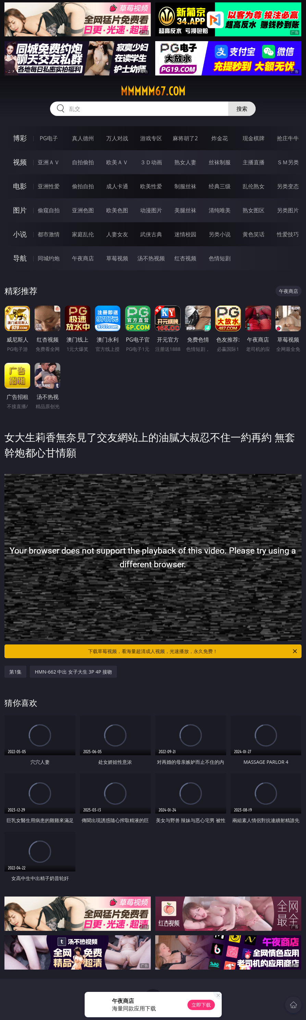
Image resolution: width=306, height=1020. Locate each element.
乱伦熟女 (254, 186)
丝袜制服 (220, 162)
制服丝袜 (185, 186)
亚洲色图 (83, 210)
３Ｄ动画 (151, 162)
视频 (20, 162)
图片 (20, 210)
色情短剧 (220, 258)
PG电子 (49, 138)
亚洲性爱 (49, 186)
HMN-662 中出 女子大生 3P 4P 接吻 (73, 671)
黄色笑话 (254, 234)
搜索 (241, 108)
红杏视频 (185, 258)
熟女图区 (254, 210)
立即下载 (201, 1004)
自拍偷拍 (83, 162)
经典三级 (220, 186)
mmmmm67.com (153, 91)
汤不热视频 (151, 258)
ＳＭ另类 (288, 162)
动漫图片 (151, 210)
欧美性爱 (151, 186)
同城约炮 (49, 258)
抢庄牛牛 (288, 138)
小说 (20, 234)
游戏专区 (151, 138)
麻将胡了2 (185, 138)
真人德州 (83, 138)
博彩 (20, 138)
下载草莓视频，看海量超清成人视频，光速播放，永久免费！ (193, 651)
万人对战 (117, 138)
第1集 (15, 671)
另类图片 (288, 210)
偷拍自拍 (83, 186)
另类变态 (288, 186)
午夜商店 (83, 258)
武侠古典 (151, 234)
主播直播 (254, 162)
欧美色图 (117, 210)
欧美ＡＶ (117, 162)
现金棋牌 (254, 138)
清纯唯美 (220, 210)
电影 (20, 186)
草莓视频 (117, 258)
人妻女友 (117, 234)
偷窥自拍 (49, 210)
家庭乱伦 (83, 234)
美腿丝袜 (185, 210)
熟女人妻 (185, 162)
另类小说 (220, 234)
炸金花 (219, 138)
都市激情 (49, 234)
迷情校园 (185, 234)
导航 (20, 258)
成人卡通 (117, 186)
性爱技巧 (288, 234)
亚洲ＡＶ (49, 162)
